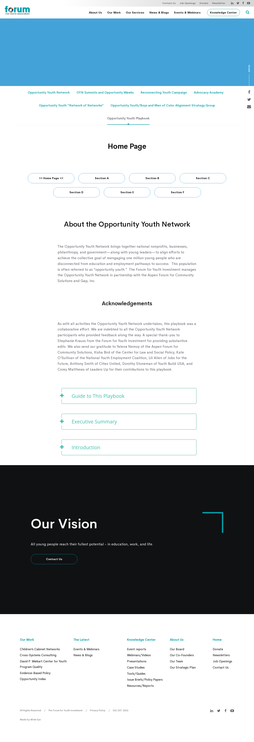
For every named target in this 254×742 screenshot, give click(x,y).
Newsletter (218, 3)
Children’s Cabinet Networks (40, 650)
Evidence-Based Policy (35, 673)
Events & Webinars (188, 12)
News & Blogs (160, 12)
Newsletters (221, 656)
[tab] (129, 397)
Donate (204, 3)
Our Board (177, 650)
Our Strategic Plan (183, 668)
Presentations (136, 662)
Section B (152, 179)
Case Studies (136, 668)
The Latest (81, 640)
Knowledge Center (224, 12)
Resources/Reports (140, 686)
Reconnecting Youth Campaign (163, 93)
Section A (102, 179)
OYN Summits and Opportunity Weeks (105, 93)
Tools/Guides (136, 674)
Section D (76, 193)
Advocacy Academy (208, 93)
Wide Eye (35, 719)
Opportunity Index (33, 679)
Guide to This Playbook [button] (98, 396)
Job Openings (188, 3)
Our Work (114, 12)
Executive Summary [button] (94, 422)
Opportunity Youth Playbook (128, 119)
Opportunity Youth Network (49, 93)
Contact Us (169, 3)
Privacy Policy (97, 710)
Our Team (176, 662)
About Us (96, 12)
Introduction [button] (86, 448)
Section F (177, 193)
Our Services (136, 12)
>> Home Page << (51, 179)
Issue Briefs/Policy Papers (145, 680)
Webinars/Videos (139, 656)
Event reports (136, 650)
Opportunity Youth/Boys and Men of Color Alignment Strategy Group (163, 106)
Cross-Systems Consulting (38, 656)
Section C (203, 179)
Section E (127, 193)
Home (217, 640)
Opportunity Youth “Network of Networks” (71, 106)
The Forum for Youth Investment (65, 710)
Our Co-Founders (182, 656)
